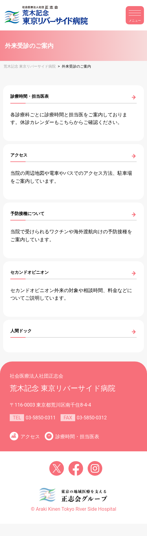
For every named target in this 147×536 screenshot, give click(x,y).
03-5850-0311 (41, 418)
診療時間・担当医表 (77, 436)
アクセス (30, 436)
